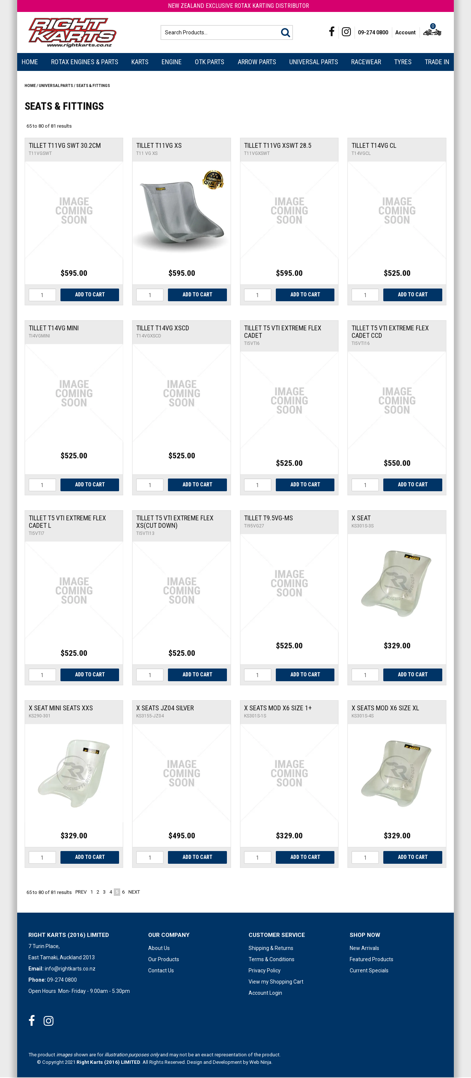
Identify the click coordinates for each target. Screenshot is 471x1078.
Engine (172, 62)
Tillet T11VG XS (159, 146)
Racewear (366, 62)
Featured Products (371, 960)
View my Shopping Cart (276, 982)
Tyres (403, 62)
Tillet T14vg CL (374, 146)
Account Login (265, 994)
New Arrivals (364, 949)
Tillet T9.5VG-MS (268, 519)
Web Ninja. (260, 1063)
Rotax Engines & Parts (84, 62)
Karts (140, 62)
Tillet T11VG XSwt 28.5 (277, 146)
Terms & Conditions (271, 960)
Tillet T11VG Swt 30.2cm (65, 146)
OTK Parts (209, 62)
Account (405, 33)
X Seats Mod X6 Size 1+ (278, 709)
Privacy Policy (265, 971)
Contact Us (161, 971)
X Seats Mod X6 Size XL (385, 709)
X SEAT (361, 519)
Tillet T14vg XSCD (162, 329)
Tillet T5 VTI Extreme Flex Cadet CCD (390, 332)
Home (30, 62)
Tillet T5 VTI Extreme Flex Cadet (282, 332)
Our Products (163, 960)
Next (134, 892)
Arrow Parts (257, 62)
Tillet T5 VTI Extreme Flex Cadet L (67, 522)
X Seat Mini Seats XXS (61, 709)
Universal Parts (313, 62)
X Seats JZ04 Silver (165, 709)
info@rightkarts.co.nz (70, 969)
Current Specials (369, 971)
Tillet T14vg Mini (54, 329)
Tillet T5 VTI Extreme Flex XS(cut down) (174, 522)
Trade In (437, 62)
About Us (159, 949)
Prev (81, 892)
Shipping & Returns (271, 949)
